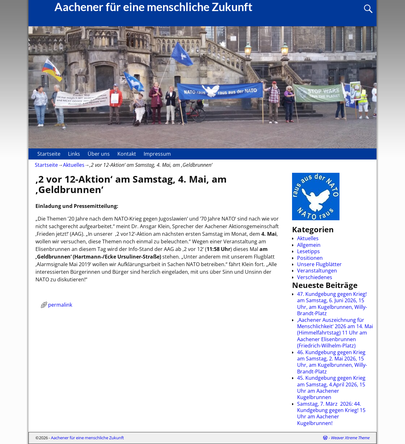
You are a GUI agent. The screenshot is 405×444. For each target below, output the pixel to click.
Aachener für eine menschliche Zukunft (87, 438)
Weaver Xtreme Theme (350, 438)
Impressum (157, 153)
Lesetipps (308, 251)
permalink (60, 304)
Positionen (310, 257)
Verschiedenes (314, 277)
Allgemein (309, 244)
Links (74, 153)
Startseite (48, 153)
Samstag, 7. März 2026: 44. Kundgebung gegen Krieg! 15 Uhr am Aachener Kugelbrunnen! (331, 413)
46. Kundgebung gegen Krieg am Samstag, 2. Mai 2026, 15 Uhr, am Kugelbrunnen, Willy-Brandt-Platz (332, 362)
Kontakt (126, 153)
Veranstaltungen (317, 270)
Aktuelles (73, 164)
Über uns (99, 153)
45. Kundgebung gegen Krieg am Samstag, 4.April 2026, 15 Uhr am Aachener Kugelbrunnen (331, 387)
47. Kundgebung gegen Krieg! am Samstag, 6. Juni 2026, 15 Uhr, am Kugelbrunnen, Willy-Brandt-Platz (332, 304)
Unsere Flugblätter (319, 264)
